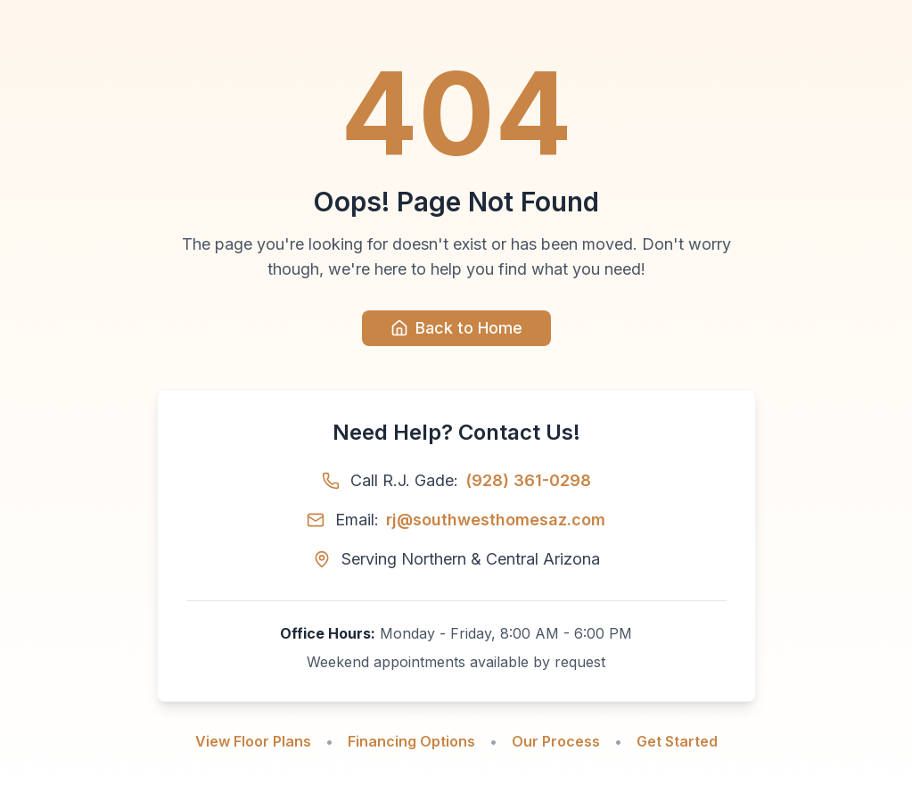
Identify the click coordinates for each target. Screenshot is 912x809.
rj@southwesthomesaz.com (495, 519)
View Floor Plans (253, 741)
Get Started (677, 741)
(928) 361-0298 (528, 480)
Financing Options (411, 741)
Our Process (556, 741)
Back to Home (456, 327)
